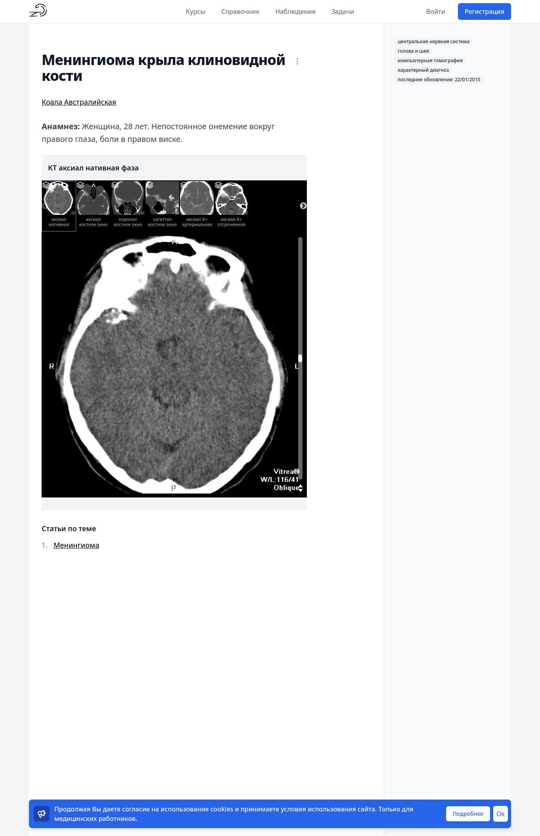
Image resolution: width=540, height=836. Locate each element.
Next (303, 206)
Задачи (342, 11)
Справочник (240, 11)
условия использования (318, 809)
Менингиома (76, 545)
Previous (45, 206)
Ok (500, 813)
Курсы (195, 11)
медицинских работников (95, 818)
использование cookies (197, 809)
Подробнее (468, 813)
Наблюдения (295, 11)
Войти (435, 11)
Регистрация (484, 11)
